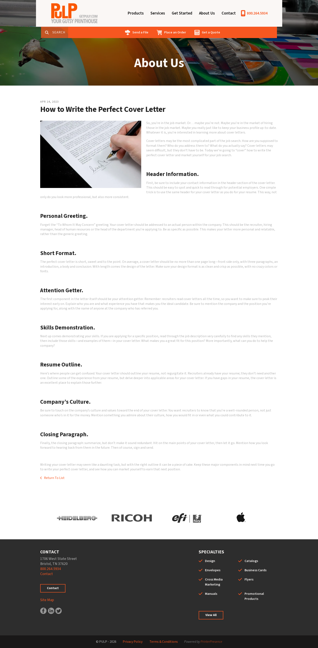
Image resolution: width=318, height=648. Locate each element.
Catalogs (251, 561)
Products (136, 13)
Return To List (54, 478)
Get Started (182, 13)
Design (210, 561)
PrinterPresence (211, 641)
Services (157, 13)
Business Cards (255, 570)
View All (211, 615)
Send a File (154, 32)
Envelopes (212, 570)
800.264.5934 (257, 13)
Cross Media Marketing (214, 582)
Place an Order (188, 32)
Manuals (211, 593)
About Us (207, 13)
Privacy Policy (132, 641)
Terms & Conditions (163, 641)
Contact (229, 13)
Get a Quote (224, 32)
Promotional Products (254, 596)
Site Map (47, 600)
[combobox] (75, 32)
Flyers (249, 579)
